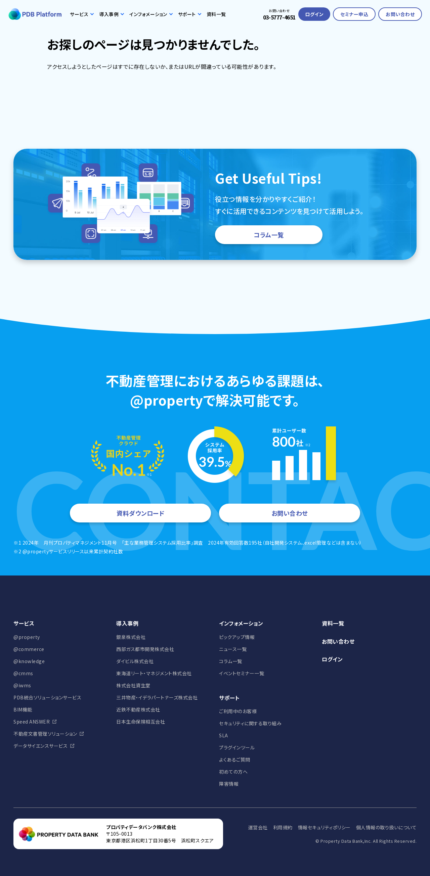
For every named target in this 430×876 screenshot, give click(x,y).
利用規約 (283, 827)
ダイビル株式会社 (135, 661)
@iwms (22, 685)
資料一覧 (216, 14)
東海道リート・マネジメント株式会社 (154, 673)
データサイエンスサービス (40, 745)
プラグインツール (237, 747)
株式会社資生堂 (133, 685)
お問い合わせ (400, 14)
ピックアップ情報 (237, 637)
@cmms (23, 673)
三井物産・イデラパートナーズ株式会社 (157, 697)
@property (26, 637)
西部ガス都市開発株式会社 (145, 649)
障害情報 (229, 783)
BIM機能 (22, 709)
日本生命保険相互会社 (140, 721)
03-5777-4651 (279, 17)
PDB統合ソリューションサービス (47, 697)
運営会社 (258, 827)
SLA (223, 735)
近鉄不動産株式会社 (138, 709)
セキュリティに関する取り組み (250, 723)
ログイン (314, 14)
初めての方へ (233, 771)
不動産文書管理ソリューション (45, 733)
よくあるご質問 (234, 759)
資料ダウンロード (140, 513)
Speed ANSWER (31, 721)
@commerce (28, 649)
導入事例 (111, 14)
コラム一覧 (269, 234)
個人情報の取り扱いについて (386, 827)
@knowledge (29, 661)
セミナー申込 (354, 14)
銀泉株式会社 (130, 637)
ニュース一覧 (233, 649)
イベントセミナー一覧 (241, 673)
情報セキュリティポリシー (324, 827)
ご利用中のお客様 (238, 711)
